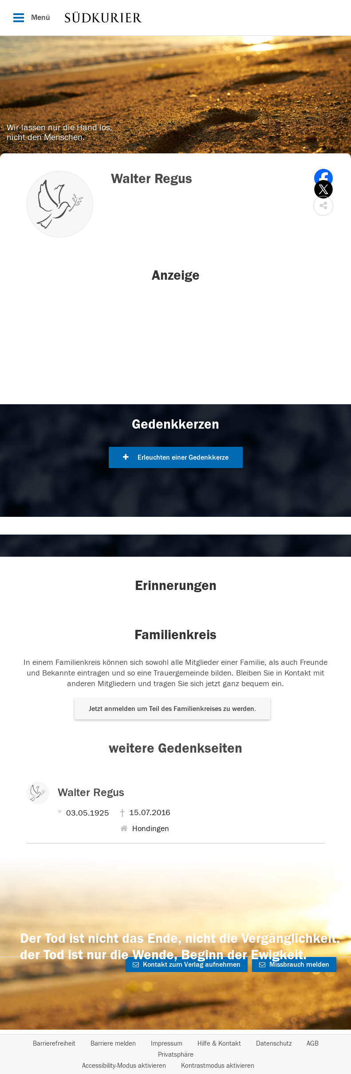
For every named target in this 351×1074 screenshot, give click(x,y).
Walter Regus (91, 792)
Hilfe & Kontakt (219, 1043)
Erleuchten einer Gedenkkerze (176, 457)
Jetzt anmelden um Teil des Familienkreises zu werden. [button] (172, 709)
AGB (313, 1043)
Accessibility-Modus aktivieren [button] (124, 1066)
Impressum (166, 1043)
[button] (323, 206)
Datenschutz (274, 1043)
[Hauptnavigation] (175, 17)
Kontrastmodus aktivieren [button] (217, 1066)
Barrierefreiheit (54, 1043)
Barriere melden (113, 1043)
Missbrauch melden (294, 965)
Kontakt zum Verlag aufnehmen (187, 965)
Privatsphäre (175, 1054)
